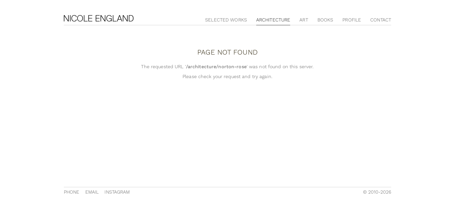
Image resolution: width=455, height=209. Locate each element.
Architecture (273, 20)
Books (325, 20)
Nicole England (98, 18)
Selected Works (226, 20)
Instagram (117, 192)
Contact (380, 20)
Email (92, 192)
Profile (351, 20)
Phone (72, 192)
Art (303, 20)
